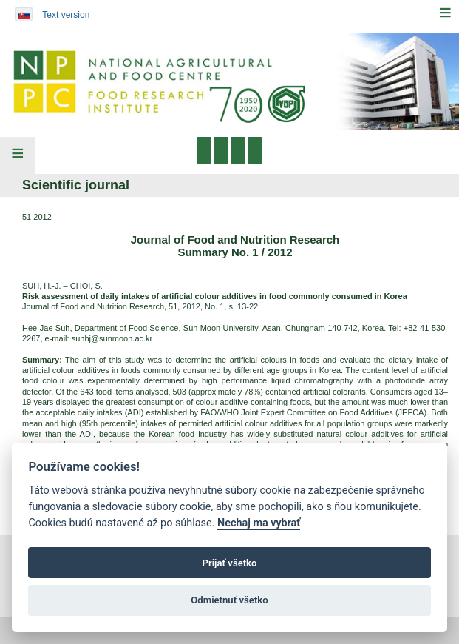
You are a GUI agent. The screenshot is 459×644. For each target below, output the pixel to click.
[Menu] (445, 12)
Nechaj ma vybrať (258, 523)
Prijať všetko (230, 562)
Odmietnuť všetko (229, 600)
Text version (65, 15)
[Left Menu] (17, 155)
